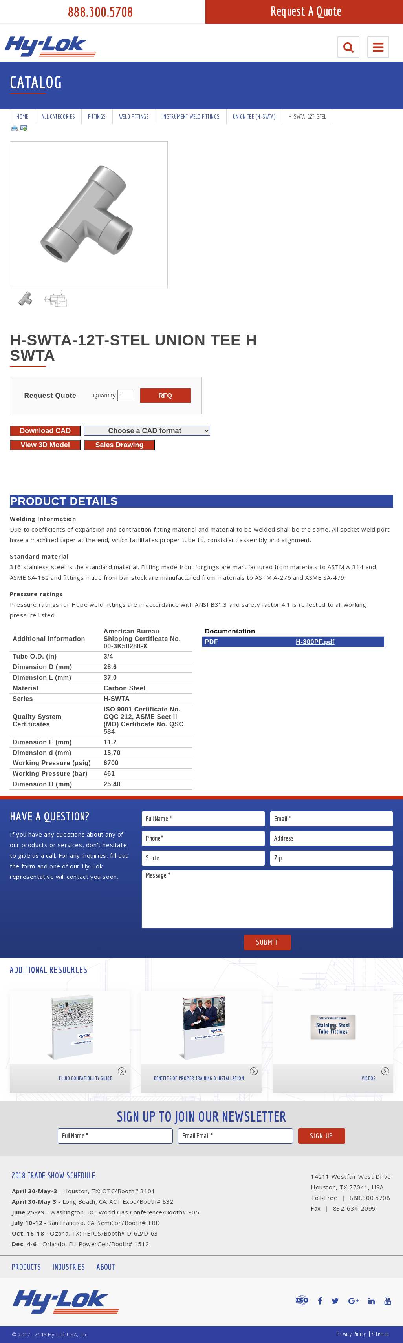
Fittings (97, 116)
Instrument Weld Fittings (191, 116)
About (106, 1266)
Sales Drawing (119, 445)
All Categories (58, 116)
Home (22, 116)
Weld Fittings (134, 116)
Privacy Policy (351, 1333)
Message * (267, 899)
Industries (69, 1266)
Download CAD (45, 431)
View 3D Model (45, 445)
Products (26, 1266)
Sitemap (380, 1333)
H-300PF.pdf (315, 641)
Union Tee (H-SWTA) (254, 116)
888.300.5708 (100, 12)
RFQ (165, 395)
